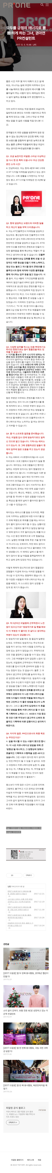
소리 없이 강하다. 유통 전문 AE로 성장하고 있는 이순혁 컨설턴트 (20, 900)
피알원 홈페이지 (17, 1160)
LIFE (9, 886)
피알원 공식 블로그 (15, 1107)
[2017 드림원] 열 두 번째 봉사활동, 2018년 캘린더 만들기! (19, 892)
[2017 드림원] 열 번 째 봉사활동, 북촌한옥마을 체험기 (20, 916)
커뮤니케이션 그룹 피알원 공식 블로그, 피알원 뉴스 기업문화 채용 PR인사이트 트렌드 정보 (20, 1114)
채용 (39, 1160)
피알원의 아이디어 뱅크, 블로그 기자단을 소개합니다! (20, 924)
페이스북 (30, 1160)
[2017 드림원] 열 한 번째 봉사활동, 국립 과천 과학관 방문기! (19, 908)
